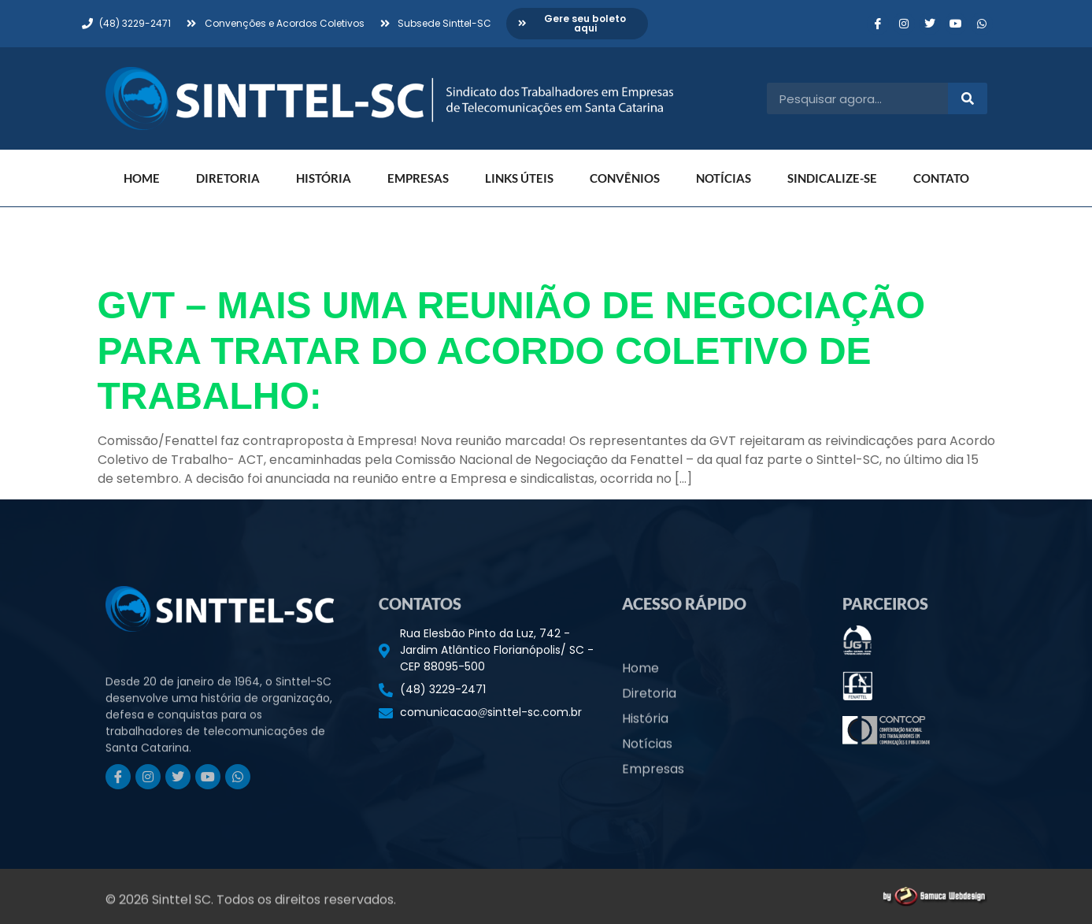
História (323, 178)
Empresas (418, 178)
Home (142, 178)
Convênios (625, 178)
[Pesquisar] (967, 98)
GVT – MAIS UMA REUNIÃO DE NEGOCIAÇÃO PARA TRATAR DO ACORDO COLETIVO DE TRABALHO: (512, 350)
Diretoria (228, 178)
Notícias (723, 178)
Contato (941, 178)
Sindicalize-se (832, 178)
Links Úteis (519, 178)
